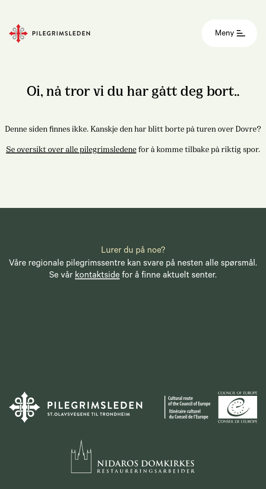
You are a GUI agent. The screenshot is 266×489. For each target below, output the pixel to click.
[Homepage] (72, 33)
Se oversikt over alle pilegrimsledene (71, 148)
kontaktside (97, 276)
